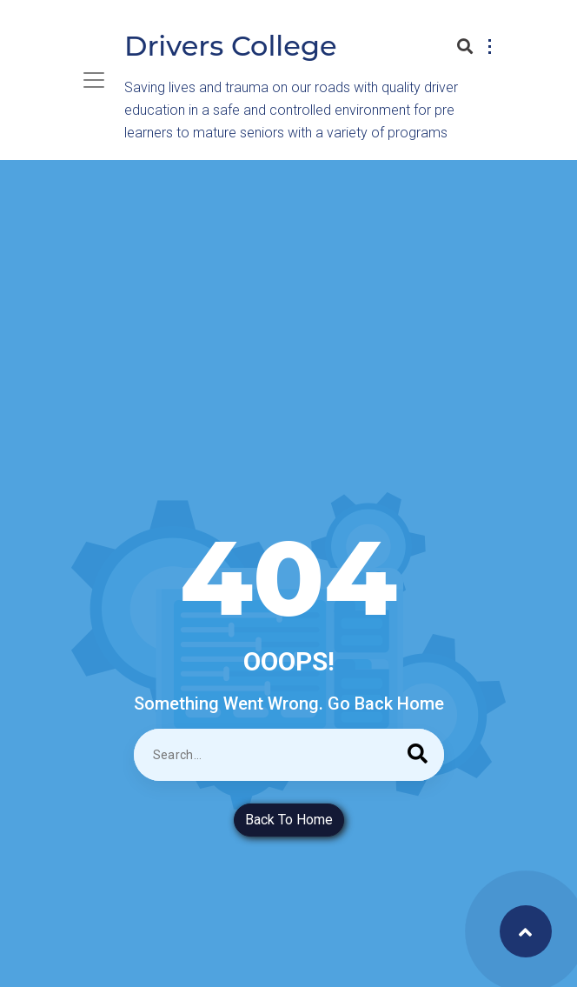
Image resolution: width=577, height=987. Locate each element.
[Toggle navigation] (94, 80)
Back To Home (289, 819)
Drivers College (230, 46)
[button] (487, 42)
